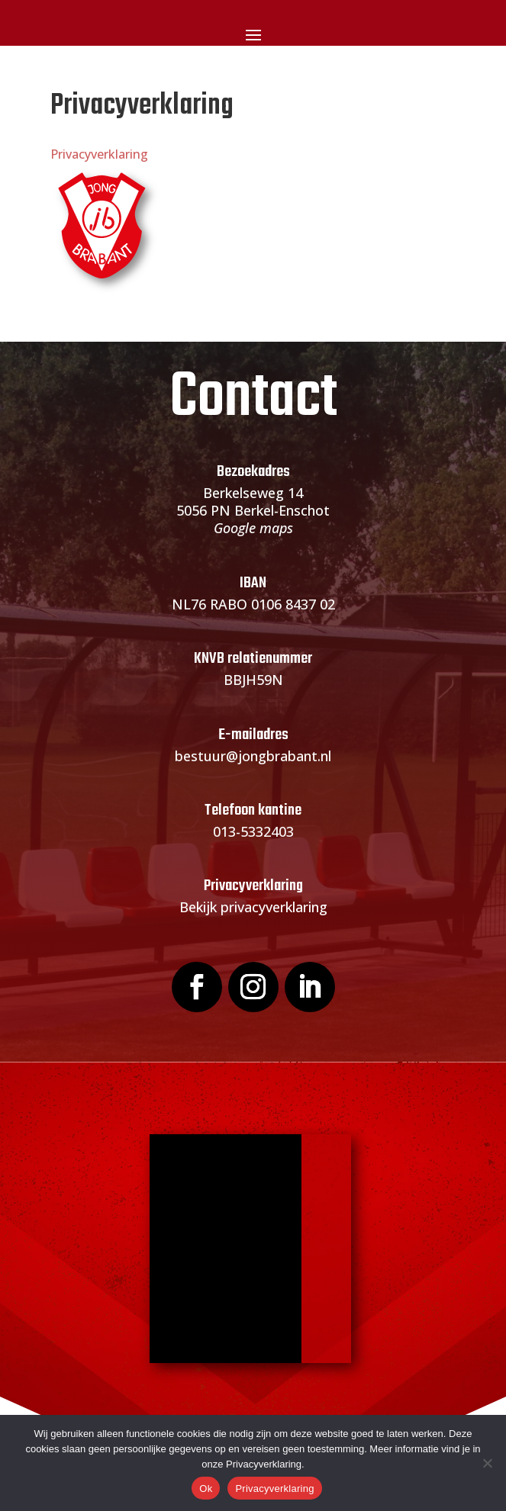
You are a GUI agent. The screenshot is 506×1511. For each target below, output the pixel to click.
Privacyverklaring (99, 154)
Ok (205, 1488)
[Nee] (487, 1463)
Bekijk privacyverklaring (253, 907)
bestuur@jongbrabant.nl (253, 756)
